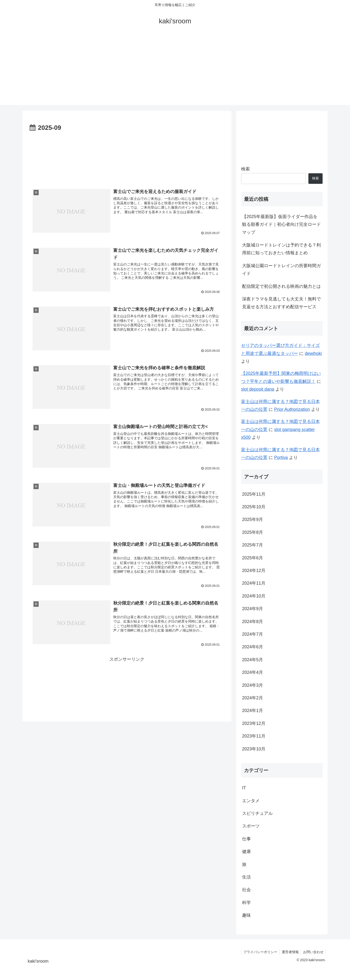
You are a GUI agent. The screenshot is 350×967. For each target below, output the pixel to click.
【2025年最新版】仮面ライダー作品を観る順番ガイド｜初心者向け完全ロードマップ (281, 224)
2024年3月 (252, 685)
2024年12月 (253, 570)
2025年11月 (253, 494)
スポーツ (251, 826)
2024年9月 (252, 608)
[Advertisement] (175, 71)
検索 (245, 169)
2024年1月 (252, 710)
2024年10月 (253, 596)
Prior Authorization (292, 409)
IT (244, 787)
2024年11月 (253, 583)
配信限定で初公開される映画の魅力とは (281, 286)
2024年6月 (252, 646)
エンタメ (251, 800)
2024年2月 (252, 697)
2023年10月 (253, 749)
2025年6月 (252, 557)
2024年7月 (252, 634)
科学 (246, 902)
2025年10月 (253, 506)
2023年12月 (253, 723)
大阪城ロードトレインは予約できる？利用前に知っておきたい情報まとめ (281, 249)
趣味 (246, 915)
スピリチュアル (257, 813)
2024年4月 (252, 672)
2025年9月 (252, 519)
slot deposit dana (257, 389)
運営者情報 (289, 952)
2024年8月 (252, 621)
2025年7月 (252, 545)
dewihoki (313, 353)
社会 (246, 889)
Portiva (281, 457)
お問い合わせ (313, 952)
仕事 (246, 838)
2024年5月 (252, 659)
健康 (246, 851)
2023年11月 (253, 736)
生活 (246, 877)
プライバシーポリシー (258, 952)
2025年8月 (252, 532)
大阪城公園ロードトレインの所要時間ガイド (281, 269)
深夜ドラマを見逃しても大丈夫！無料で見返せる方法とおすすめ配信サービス (281, 303)
